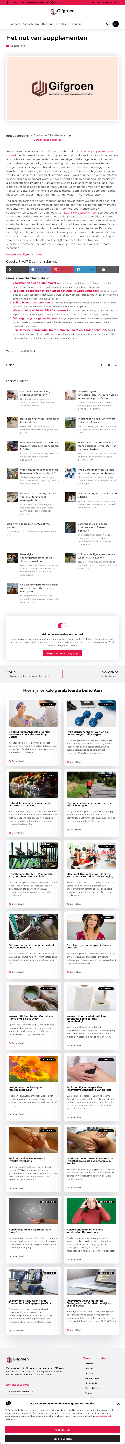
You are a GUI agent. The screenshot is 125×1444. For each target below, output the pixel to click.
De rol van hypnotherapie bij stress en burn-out (90, 946)
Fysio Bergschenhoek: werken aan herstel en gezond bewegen (88, 733)
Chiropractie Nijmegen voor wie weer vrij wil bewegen (90, 804)
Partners (14, 24)
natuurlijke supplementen (79, 212)
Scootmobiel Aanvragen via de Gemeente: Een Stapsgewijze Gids (30, 1302)
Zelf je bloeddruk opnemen (31, 302)
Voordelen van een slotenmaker (34, 282)
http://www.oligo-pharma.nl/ (24, 254)
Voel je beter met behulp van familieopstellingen (26, 1088)
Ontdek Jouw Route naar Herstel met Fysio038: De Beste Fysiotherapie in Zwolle (90, 1161)
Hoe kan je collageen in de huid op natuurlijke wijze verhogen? (56, 290)
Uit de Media (31, 24)
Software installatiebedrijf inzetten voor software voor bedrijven (94, 527)
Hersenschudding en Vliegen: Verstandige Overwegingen (85, 1231)
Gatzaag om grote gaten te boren (35, 318)
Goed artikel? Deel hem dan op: (52, 135)
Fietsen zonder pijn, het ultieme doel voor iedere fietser (31, 946)
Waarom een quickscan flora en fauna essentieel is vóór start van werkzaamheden (97, 446)
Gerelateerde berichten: (48, 139)
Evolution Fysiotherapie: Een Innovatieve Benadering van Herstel (89, 1088)
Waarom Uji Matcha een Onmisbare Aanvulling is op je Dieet (31, 1017)
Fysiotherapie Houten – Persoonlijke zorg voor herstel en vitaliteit (31, 875)
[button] (118, 1403)
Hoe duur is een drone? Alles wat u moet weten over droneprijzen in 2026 (39, 446)
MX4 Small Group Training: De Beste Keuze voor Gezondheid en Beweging (90, 875)
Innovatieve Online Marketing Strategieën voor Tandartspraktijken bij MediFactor (89, 1303)
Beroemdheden (92, 1378)
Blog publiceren (92, 1388)
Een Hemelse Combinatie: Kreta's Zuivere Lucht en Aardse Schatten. (60, 330)
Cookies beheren (62, 1438)
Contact (77, 24)
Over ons (47, 24)
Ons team (62, 24)
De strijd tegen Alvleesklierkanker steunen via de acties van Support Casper (98, 395)
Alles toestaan (62, 1429)
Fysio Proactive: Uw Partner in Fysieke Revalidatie (27, 1159)
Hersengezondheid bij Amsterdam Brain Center (30, 1231)
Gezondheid (17, 45)
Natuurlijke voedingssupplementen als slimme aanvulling (36, 558)
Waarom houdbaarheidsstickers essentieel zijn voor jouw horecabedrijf (86, 1019)
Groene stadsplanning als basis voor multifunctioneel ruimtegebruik (38, 497)
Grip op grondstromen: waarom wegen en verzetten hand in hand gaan (39, 588)
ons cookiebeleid (102, 1416)
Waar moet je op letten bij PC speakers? (40, 310)
